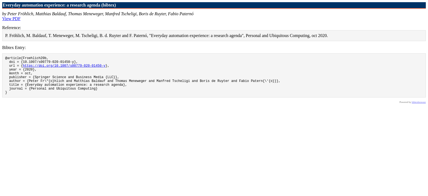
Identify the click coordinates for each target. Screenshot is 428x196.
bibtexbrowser (419, 110)
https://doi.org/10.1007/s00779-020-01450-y (64, 68)
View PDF (11, 18)
